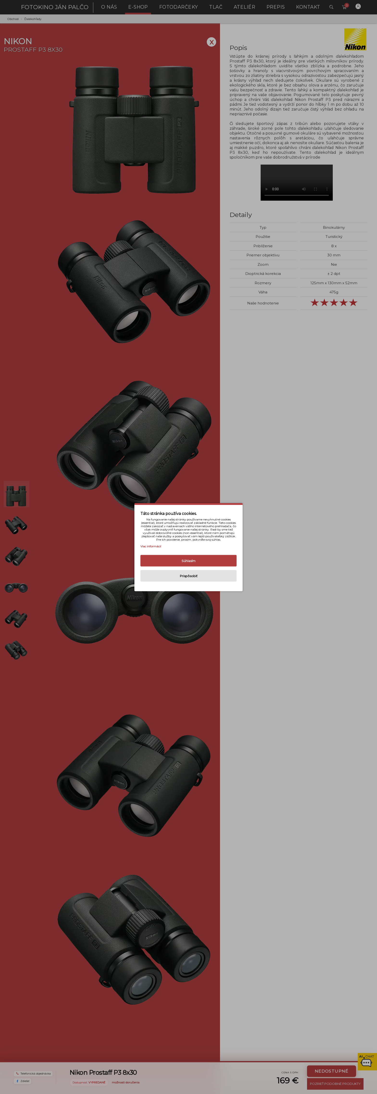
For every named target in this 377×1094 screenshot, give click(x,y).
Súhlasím (188, 560)
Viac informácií (150, 546)
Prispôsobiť (188, 576)
